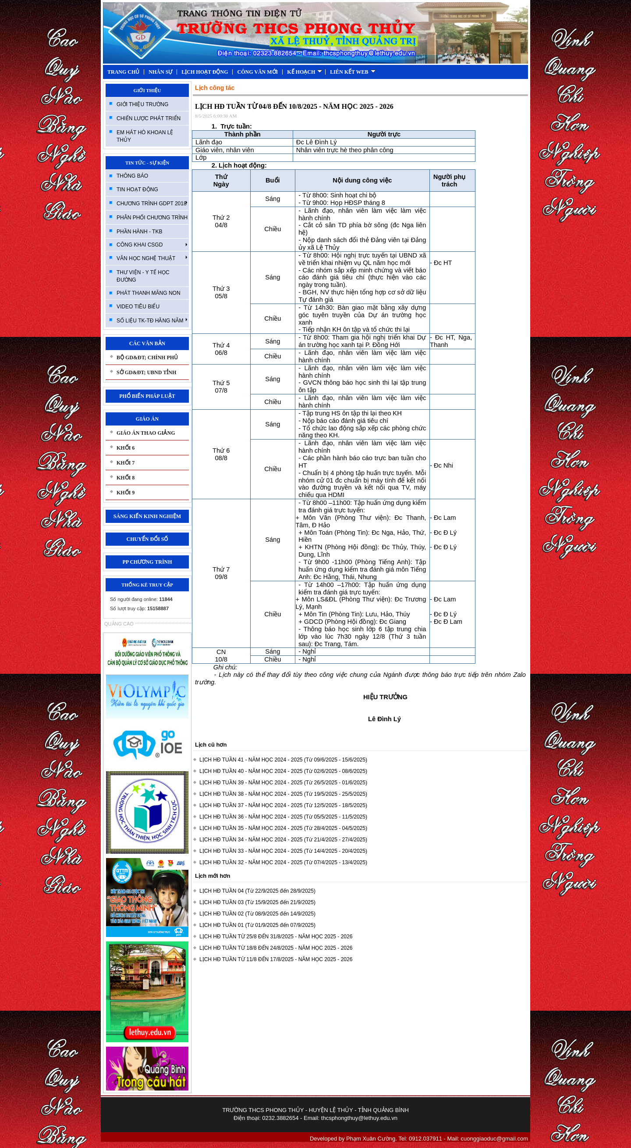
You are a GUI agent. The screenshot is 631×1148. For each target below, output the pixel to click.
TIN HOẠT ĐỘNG (137, 189)
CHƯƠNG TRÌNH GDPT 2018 (152, 203)
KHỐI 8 (126, 478)
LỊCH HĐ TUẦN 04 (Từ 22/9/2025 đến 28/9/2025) (257, 891)
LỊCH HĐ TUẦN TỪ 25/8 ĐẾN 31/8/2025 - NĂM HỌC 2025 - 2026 (275, 936)
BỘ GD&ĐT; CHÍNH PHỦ (147, 357)
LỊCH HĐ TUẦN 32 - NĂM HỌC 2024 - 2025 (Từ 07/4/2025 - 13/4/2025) (283, 862)
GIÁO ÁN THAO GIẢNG (146, 433)
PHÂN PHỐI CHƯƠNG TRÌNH (152, 218)
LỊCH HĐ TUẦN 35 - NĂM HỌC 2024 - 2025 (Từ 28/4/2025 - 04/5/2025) (283, 828)
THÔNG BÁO (132, 176)
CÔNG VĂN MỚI (257, 72)
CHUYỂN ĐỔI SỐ (147, 539)
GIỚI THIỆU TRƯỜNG (142, 104)
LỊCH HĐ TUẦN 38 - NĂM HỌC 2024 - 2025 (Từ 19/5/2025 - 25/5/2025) (283, 794)
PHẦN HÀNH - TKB (139, 232)
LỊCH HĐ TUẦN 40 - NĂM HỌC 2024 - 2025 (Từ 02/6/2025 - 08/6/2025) (283, 771)
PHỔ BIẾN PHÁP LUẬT (147, 396)
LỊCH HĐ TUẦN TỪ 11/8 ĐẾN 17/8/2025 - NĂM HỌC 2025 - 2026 (275, 959)
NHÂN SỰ (160, 72)
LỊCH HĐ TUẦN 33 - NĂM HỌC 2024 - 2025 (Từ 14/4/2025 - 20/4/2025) (283, 851)
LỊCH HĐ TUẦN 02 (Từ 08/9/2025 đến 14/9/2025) (257, 914)
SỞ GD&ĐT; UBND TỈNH (146, 372)
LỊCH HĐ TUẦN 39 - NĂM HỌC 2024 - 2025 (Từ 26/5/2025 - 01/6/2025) (283, 783)
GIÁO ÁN (147, 419)
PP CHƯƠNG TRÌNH (147, 562)
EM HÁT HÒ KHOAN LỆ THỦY (145, 136)
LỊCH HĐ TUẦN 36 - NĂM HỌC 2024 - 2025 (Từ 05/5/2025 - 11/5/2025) (283, 817)
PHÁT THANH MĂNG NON (149, 293)
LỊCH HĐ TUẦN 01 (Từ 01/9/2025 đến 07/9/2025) (257, 925)
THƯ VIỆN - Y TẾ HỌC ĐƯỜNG (143, 276)
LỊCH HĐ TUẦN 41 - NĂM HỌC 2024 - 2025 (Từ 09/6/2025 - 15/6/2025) (283, 760)
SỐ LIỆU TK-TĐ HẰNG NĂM (152, 320)
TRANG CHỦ (123, 72)
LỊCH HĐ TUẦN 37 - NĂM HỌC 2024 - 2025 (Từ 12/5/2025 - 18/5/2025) (283, 805)
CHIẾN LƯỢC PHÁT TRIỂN (149, 118)
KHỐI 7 (126, 463)
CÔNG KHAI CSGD (152, 245)
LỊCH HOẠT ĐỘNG (204, 72)
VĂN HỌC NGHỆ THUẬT (152, 257)
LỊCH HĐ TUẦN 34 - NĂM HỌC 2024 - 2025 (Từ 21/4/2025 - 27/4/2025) (283, 840)
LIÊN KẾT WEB (352, 72)
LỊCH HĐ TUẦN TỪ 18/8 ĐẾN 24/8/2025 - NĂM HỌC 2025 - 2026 (275, 948)
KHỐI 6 (126, 448)
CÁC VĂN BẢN (147, 343)
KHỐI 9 (126, 493)
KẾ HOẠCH (304, 72)
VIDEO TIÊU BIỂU (138, 307)
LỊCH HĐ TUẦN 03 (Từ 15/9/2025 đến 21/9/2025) (257, 902)
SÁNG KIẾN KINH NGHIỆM (147, 516)
